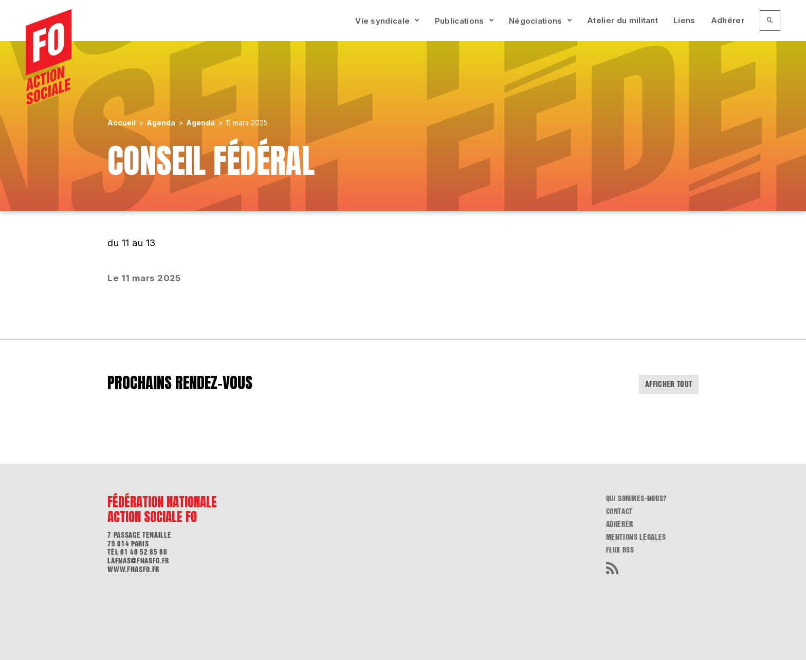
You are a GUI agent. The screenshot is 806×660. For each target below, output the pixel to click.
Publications (459, 21)
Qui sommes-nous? (636, 498)
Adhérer (727, 20)
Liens (684, 20)
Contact (619, 511)
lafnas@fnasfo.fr (138, 561)
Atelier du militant (622, 20)
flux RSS (620, 550)
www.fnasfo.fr (133, 569)
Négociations (535, 21)
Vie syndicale (382, 21)
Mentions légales (636, 537)
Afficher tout (668, 384)
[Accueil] (48, 57)
